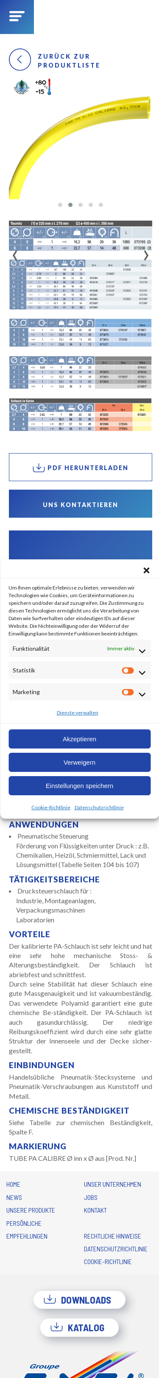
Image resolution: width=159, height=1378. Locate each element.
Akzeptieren (79, 739)
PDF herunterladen (80, 467)
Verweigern (79, 762)
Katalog (77, 1327)
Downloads (77, 1300)
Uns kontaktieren (80, 504)
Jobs (91, 1197)
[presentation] (15, 252)
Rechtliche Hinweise (112, 1236)
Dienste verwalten (77, 712)
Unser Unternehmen (112, 1184)
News (14, 1197)
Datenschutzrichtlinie (99, 807)
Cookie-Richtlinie (50, 807)
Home (13, 1184)
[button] (146, 570)
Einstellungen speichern (79, 785)
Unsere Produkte (30, 1210)
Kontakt (95, 1210)
